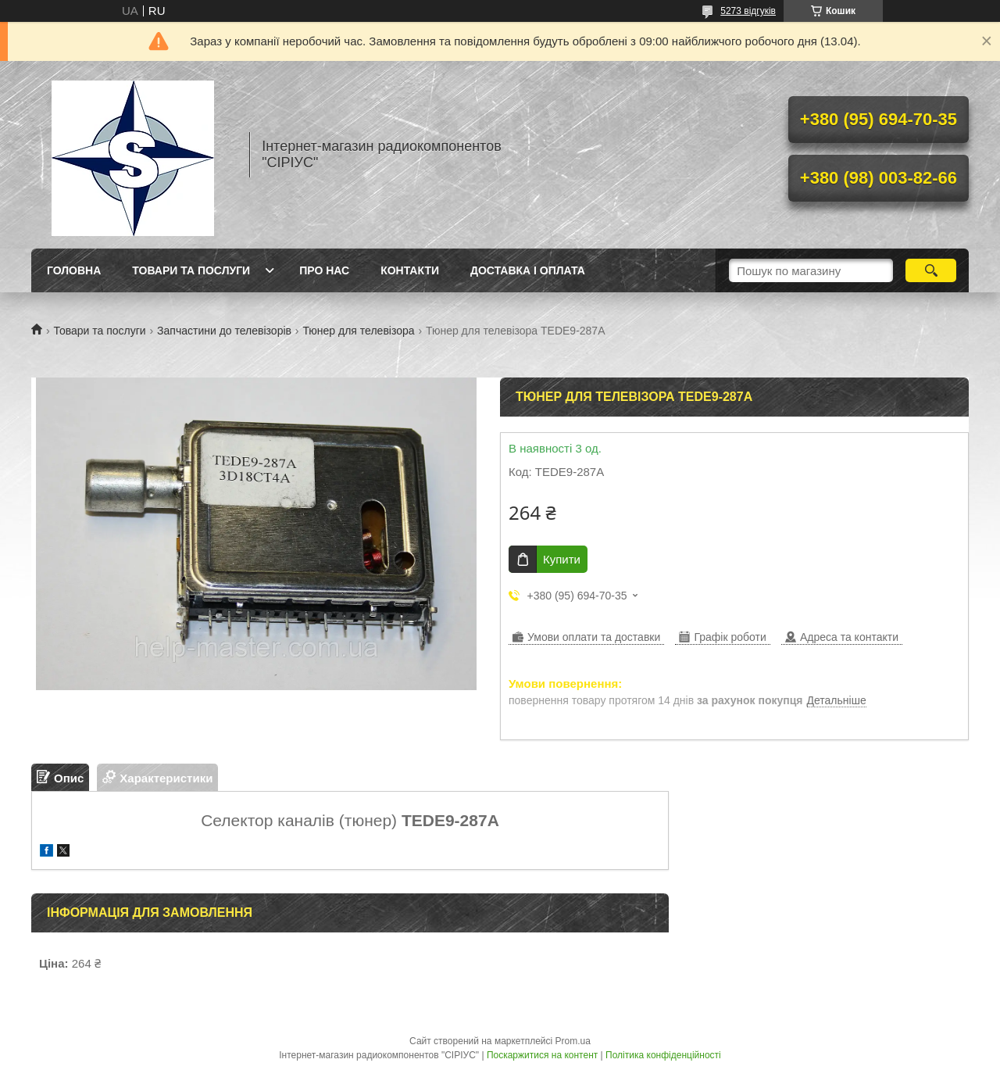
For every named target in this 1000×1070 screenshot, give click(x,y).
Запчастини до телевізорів (224, 330)
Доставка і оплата (527, 270)
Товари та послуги (191, 270)
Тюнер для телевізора (358, 330)
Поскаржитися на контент (542, 1055)
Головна (74, 270)
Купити (561, 559)
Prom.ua (573, 1041)
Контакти (409, 270)
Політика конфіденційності (663, 1055)
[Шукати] (930, 270)
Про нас (324, 270)
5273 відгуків (748, 10)
